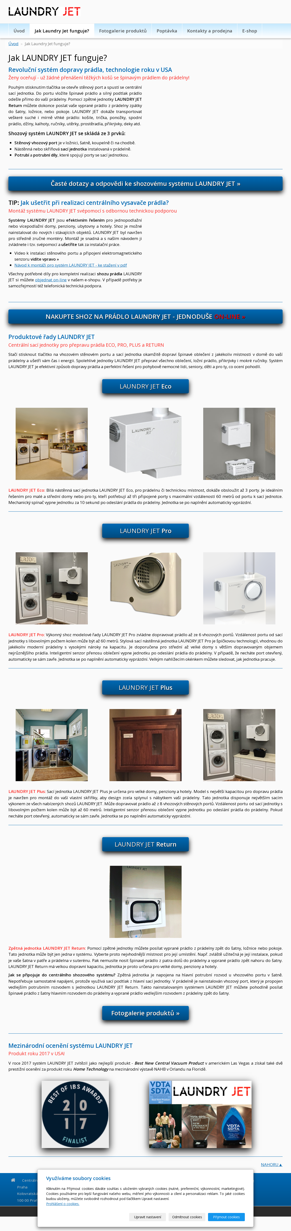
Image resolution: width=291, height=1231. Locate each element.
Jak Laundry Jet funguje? (62, 31)
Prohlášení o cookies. (62, 1203)
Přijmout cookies (226, 1217)
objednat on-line (51, 280)
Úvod (19, 31)
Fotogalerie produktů (123, 31)
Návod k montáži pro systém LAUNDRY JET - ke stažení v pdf (70, 265)
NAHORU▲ (272, 1164)
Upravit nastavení (147, 1217)
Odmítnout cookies (187, 1217)
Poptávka (167, 31)
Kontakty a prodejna (209, 31)
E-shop (249, 31)
